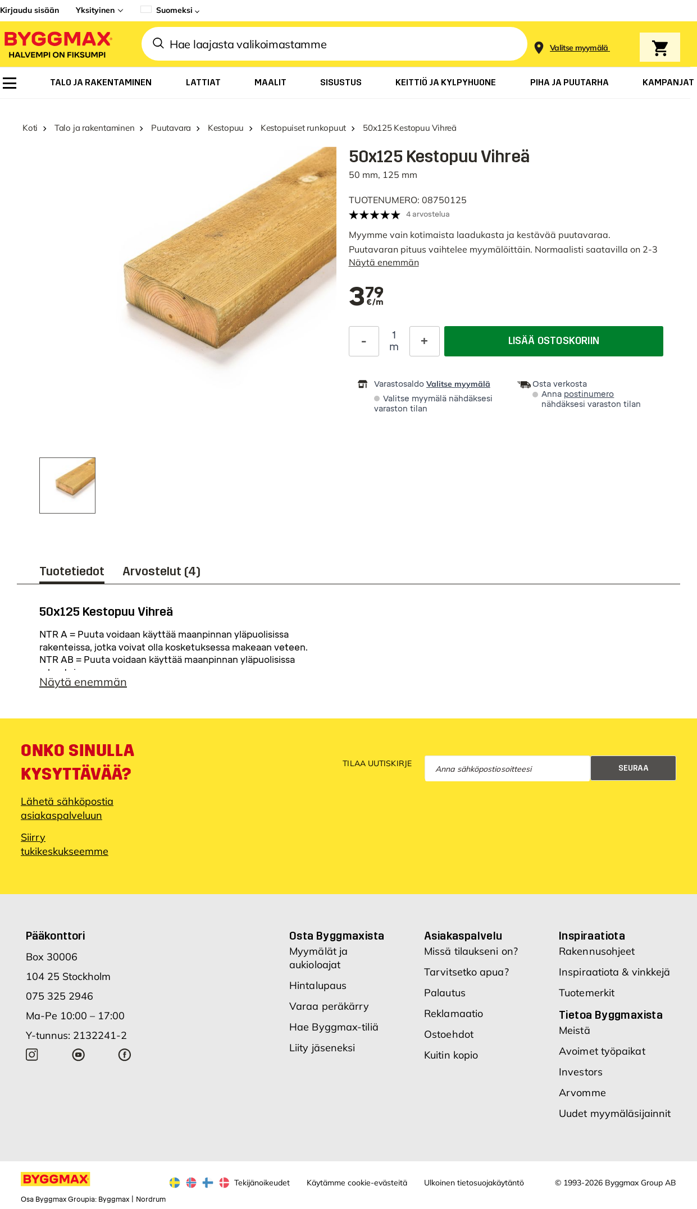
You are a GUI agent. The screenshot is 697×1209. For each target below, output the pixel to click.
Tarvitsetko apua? (466, 971)
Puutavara (171, 127)
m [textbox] (394, 347)
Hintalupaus (318, 985)
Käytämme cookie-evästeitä (357, 1183)
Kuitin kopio (451, 1054)
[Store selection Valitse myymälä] (579, 48)
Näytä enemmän (384, 262)
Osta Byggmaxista (336, 935)
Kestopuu (226, 127)
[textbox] (366, 297)
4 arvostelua (428, 214)
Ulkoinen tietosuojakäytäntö (474, 1183)
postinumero (589, 394)
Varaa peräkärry (329, 1006)
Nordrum (151, 1199)
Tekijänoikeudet (262, 1183)
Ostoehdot (448, 1034)
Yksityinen (95, 10)
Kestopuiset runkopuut (303, 127)
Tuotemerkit (586, 992)
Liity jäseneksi (322, 1047)
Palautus (445, 992)
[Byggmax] (57, 44)
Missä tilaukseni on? (471, 951)
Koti (30, 127)
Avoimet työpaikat (602, 1051)
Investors (581, 1071)
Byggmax (113, 1199)
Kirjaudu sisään (29, 10)
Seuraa (633, 768)
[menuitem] (9, 83)
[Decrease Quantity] (364, 341)
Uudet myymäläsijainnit (615, 1113)
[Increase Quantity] (424, 341)
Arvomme (582, 1092)
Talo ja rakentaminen (94, 127)
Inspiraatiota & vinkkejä (614, 971)
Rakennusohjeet (597, 951)
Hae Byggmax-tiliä (334, 1026)
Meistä (574, 1030)
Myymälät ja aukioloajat (318, 958)
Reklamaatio (453, 1013)
